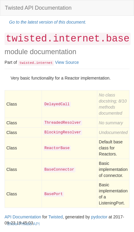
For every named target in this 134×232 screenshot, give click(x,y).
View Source (67, 62)
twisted (26, 63)
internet (44, 63)
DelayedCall (57, 104)
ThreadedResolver (63, 123)
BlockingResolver (63, 132)
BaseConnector (59, 170)
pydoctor (99, 216)
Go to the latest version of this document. (47, 22)
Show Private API (23, 223)
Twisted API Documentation (38, 8)
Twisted (56, 216)
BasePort (54, 194)
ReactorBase (57, 148)
